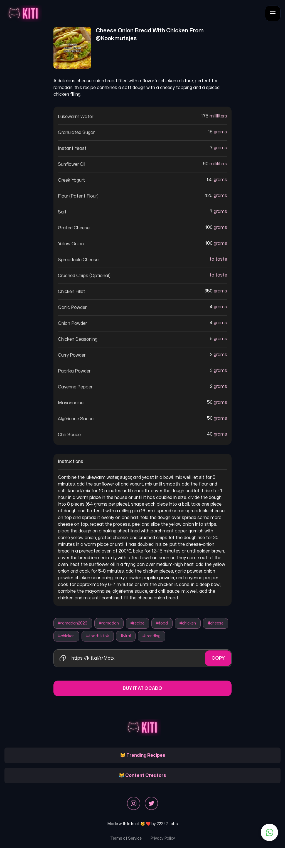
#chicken (188, 623)
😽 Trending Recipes (142, 755)
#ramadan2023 (72, 623)
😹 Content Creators (142, 775)
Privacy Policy (163, 838)
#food (162, 623)
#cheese (215, 623)
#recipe (137, 623)
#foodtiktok (97, 636)
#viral (126, 636)
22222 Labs (167, 824)
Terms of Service (126, 838)
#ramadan (109, 623)
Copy (218, 658)
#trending (151, 636)
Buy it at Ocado (142, 688)
